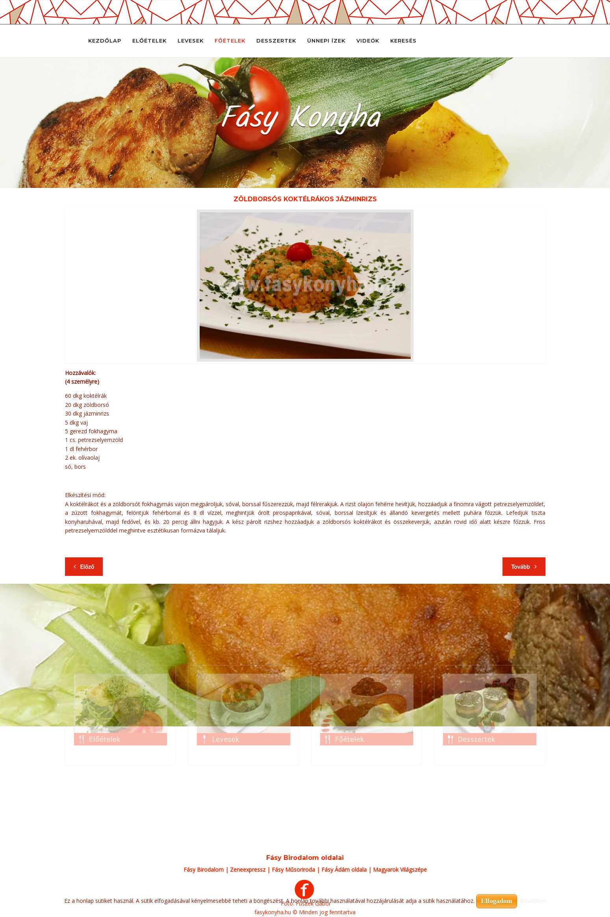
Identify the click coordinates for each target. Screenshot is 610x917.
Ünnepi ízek (326, 40)
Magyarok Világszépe (400, 869)
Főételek (230, 40)
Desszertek (276, 40)
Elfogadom (496, 901)
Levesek (191, 40)
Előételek (149, 40)
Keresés (403, 40)
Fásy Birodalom (204, 869)
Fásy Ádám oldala (344, 869)
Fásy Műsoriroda (293, 869)
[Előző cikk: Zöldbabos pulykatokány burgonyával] (84, 566)
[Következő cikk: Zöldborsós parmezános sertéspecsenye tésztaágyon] (523, 566)
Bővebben (533, 900)
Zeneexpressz (247, 869)
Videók (367, 40)
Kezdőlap (104, 40)
